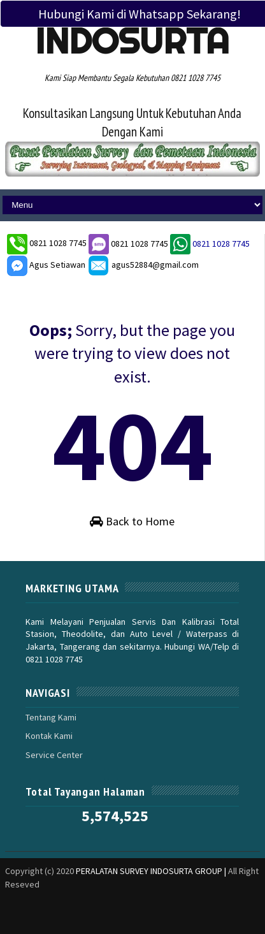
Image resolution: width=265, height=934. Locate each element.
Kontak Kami (49, 735)
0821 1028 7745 (59, 243)
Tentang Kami (50, 717)
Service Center (54, 755)
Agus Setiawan (46, 264)
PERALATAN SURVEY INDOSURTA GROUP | (152, 871)
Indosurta (132, 40)
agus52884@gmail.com (143, 264)
